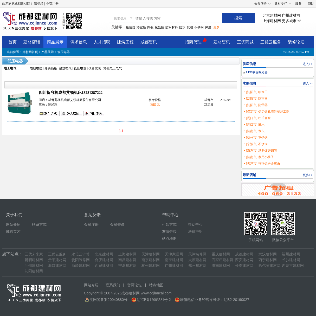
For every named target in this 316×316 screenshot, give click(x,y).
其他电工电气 (112, 68)
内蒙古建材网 (293, 266)
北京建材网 (272, 15)
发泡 (190, 27)
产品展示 (47, 52)
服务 (298, 3)
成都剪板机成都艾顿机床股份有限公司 (74, 100)
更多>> (308, 175)
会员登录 (117, 225)
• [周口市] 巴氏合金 (257, 118)
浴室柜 (141, 27)
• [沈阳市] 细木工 (255, 92)
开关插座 (50, 68)
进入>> (308, 64)
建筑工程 (125, 42)
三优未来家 (34, 254)
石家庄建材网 (223, 260)
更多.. (217, 27)
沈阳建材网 (34, 271)
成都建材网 (244, 254)
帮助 (311, 3)
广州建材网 (291, 15)
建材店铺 (31, 42)
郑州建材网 (197, 266)
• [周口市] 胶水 (254, 124)
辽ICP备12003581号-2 (154, 300)
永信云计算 (81, 254)
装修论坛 (296, 42)
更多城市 (291, 21)
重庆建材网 (221, 254)
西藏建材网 (104, 266)
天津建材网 (150, 254)
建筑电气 (65, 68)
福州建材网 (291, 254)
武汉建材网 (268, 254)
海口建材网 (57, 266)
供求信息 (78, 42)
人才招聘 (102, 42)
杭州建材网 (150, 266)
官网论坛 (134, 285)
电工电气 (10, 68)
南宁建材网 (174, 260)
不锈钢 (199, 27)
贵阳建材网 (57, 260)
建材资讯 (222, 42)
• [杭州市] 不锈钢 (255, 137)
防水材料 (171, 27)
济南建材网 (221, 266)
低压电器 (63, 52)
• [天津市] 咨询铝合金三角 (262, 163)
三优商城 (245, 42)
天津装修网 (197, 254)
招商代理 (196, 41)
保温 (208, 27)
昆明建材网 (34, 260)
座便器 (130, 27)
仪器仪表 (94, 68)
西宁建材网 (268, 260)
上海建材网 (272, 21)
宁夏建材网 (127, 266)
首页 (12, 42)
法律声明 (195, 232)
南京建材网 (150, 260)
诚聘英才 (13, 232)
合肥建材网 (104, 260)
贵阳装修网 (81, 260)
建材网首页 (30, 52)
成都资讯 (148, 42)
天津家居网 (174, 254)
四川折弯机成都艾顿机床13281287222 (71, 93)
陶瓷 (150, 27)
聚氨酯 (159, 27)
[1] (121, 131)
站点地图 (169, 239)
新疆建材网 (81, 266)
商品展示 (55, 42)
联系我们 (113, 285)
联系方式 (39, 225)
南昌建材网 (127, 260)
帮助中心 (195, 225)
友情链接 (169, 232)
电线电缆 (36, 68)
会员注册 (91, 225)
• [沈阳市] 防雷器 (255, 98)
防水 (182, 27)
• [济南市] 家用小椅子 (259, 157)
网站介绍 (13, 225)
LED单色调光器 (257, 72)
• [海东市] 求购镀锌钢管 (260, 150)
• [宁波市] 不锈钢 (255, 144)
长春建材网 (244, 266)
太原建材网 (197, 260)
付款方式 (169, 225)
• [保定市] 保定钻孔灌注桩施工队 (266, 111)
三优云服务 (270, 42)
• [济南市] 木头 (254, 131)
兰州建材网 (34, 266)
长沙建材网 (291, 260)
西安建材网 (244, 260)
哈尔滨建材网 (269, 266)
